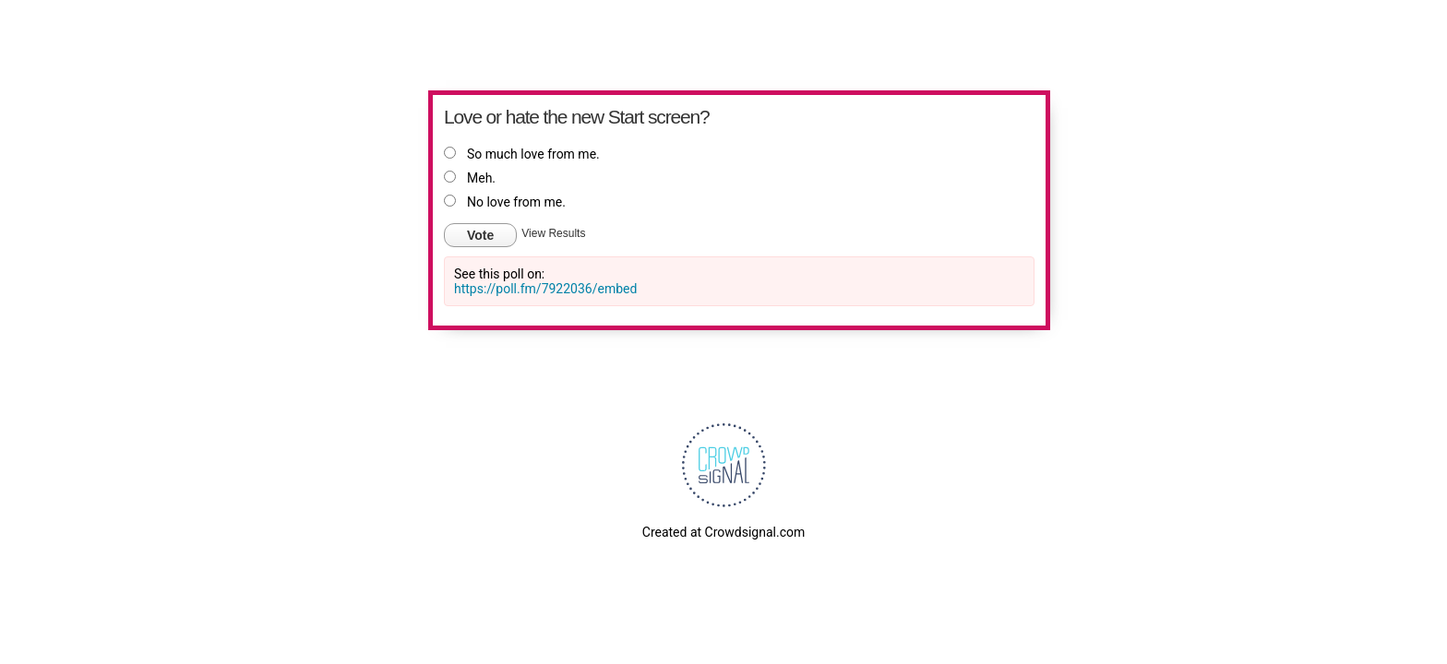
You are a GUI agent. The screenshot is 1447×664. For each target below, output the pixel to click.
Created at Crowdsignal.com (723, 532)
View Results (553, 233)
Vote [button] (480, 235)
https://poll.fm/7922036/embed (545, 288)
